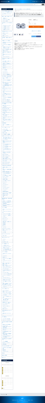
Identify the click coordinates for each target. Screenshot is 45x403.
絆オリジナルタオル (5, 154)
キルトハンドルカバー (6, 290)
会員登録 (34, 1)
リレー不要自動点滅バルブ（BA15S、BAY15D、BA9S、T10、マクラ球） (7, 85)
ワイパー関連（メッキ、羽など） (7, 282)
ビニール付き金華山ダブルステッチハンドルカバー (7, 145)
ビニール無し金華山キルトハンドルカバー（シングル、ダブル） (7, 150)
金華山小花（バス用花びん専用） (7, 52)
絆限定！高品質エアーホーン (7, 158)
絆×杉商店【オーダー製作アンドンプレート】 (7, 59)
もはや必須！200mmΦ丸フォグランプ (7, 270)
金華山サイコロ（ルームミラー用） (7, 55)
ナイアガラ (4, 34)
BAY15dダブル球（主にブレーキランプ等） (7, 113)
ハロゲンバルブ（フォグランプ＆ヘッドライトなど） (7, 268)
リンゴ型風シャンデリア (6, 26)
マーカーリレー (5, 220)
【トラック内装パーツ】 (5, 288)
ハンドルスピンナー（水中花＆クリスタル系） (7, 294)
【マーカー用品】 (4, 207)
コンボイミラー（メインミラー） (7, 261)
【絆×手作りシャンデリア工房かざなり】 (7, 23)
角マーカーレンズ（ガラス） (7, 228)
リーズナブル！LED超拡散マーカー (7, 80)
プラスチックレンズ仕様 (6, 19)
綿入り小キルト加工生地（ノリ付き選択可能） (7, 205)
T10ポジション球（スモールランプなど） (7, 92)
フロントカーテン (5, 177)
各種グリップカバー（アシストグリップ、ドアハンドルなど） (7, 292)
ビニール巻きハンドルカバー (7, 180)
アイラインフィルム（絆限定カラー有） (7, 259)
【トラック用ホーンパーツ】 (6, 127)
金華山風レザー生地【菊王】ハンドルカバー (7, 152)
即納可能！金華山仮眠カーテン (7, 171)
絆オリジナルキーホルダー (6, 162)
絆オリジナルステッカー (6, 163)
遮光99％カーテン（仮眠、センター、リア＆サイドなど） (7, 303)
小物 (3, 196)
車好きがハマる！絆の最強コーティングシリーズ (7, 325)
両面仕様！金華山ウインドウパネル (7, 167)
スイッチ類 (4, 232)
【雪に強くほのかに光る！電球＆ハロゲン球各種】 (7, 103)
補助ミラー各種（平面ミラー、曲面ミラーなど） (7, 264)
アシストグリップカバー (6, 187)
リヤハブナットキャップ (6, 277)
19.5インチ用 (4, 235)
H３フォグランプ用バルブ (6, 99)
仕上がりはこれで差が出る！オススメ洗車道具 (7, 336)
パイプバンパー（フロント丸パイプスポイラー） (7, 286)
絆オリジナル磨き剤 (5, 157)
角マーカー (4, 225)
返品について (4, 357)
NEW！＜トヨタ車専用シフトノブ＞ (7, 125)
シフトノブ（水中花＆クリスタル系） (7, 297)
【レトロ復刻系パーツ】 (5, 243)
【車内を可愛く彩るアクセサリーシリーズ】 (7, 311)
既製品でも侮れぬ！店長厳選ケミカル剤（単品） (7, 334)
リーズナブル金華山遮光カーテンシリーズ (7, 173)
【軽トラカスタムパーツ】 (5, 237)
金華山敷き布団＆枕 (5, 191)
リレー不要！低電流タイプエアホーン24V (7, 131)
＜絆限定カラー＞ (5, 18)
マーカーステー (5, 217)
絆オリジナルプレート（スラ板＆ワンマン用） (7, 160)
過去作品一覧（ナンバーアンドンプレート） (7, 67)
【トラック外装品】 (5, 251)
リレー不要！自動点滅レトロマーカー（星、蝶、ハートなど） (7, 249)
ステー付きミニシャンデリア (7, 25)
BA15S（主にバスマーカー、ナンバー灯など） (7, 106)
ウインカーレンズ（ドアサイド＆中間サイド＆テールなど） (7, 279)
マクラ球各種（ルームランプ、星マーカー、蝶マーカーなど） (7, 94)
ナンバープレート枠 (5, 272)
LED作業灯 (4, 224)
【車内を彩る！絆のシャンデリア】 (7, 31)
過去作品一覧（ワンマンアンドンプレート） (7, 65)
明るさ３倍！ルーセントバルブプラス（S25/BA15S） (7, 83)
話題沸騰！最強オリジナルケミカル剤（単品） (7, 327)
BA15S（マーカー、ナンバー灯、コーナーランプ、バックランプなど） (7, 89)
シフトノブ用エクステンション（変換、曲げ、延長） (7, 299)
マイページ (38, 1)
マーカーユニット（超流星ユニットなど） (7, 215)
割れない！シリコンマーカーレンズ (7, 209)
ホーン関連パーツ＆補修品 (6, 134)
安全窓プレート (5, 257)
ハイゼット (4, 239)
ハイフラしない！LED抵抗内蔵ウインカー (7, 98)
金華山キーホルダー (5, 50)
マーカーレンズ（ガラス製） (7, 213)
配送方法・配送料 (4, 355)
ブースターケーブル (5, 351)
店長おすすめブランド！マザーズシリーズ (7, 329)
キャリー (4, 240)
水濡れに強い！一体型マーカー (7, 221)
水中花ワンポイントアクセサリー (7, 254)
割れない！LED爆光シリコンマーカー (7, 78)
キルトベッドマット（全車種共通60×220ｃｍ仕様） (7, 193)
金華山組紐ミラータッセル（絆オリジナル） (7, 43)
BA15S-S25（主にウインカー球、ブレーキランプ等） (7, 108)
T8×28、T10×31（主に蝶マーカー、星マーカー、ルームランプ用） (7, 120)
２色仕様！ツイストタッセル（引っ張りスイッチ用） (7, 47)
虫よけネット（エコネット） (7, 342)
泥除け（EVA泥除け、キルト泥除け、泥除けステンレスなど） (7, 284)
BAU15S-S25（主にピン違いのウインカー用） (7, 110)
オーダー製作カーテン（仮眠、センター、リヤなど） (7, 176)
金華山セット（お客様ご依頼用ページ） (7, 170)
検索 (43, 4)
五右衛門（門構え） (5, 179)
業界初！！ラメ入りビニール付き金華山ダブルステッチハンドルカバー (7, 142)
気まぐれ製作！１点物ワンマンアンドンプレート (7, 61)
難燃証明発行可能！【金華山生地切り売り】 (7, 199)
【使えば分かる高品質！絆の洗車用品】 (7, 322)
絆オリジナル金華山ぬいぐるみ (7, 49)
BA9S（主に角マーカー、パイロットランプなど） (7, 115)
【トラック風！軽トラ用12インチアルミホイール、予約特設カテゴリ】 (7, 11)
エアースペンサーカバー (6, 56)
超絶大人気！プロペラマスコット (7, 314)
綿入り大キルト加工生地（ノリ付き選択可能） (7, 203)
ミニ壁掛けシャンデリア (6, 29)
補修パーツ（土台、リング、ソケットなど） (7, 230)
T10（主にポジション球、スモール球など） (7, 117)
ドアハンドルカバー (5, 188)
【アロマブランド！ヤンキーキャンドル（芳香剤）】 (7, 316)
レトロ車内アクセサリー (6, 245)
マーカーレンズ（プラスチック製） (7, 212)
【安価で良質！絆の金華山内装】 (6, 165)
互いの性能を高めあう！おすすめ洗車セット (7, 332)
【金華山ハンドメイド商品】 (6, 40)
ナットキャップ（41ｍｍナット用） (7, 276)
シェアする (38, 36)
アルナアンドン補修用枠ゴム (7, 74)
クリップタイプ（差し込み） (7, 318)
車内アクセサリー (5, 308)
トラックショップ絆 (5, 1)
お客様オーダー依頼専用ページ (7, 63)
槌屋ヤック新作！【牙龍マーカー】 (7, 16)
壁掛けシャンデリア (5, 35)
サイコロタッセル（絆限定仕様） (7, 45)
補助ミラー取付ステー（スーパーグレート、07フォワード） (7, 266)
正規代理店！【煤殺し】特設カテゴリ (7, 38)
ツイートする (34, 36)
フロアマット (4, 183)
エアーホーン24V (5, 129)
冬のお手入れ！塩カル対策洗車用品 (7, 348)
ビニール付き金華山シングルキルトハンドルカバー (7, 147)
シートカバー (4, 190)
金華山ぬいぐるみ (5, 195)
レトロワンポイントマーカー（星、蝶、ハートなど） (7, 247)
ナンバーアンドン (5, 71)
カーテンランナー (5, 304)
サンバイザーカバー (5, 184)
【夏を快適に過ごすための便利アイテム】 (7, 339)
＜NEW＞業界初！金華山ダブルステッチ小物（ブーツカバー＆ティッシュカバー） (7, 138)
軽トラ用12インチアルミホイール (7, 14)
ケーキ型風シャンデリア (6, 28)
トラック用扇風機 (5, 341)
